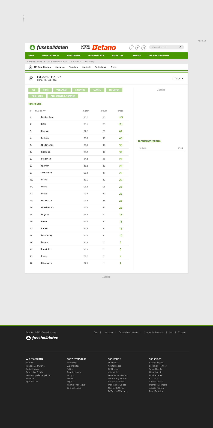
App (171, 332)
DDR (40, 124)
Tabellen (73, 67)
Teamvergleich (96, 55)
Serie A (70, 378)
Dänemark (43, 263)
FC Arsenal (113, 362)
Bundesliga (72, 362)
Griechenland (44, 207)
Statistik (86, 67)
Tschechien (43, 172)
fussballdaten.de (34, 61)
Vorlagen (61, 89)
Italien (41, 228)
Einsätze (80, 89)
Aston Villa (113, 372)
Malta (41, 186)
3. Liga (70, 369)
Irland (41, 256)
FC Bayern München (117, 391)
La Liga (70, 375)
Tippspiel (182, 332)
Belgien (41, 131)
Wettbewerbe (50, 55)
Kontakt (30, 362)
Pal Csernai (154, 378)
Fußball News (32, 369)
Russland (42, 151)
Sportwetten (32, 381)
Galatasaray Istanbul (117, 378)
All (33, 89)
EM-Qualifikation (40, 67)
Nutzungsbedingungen (154, 332)
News (31, 55)
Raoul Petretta (156, 391)
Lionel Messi (155, 372)
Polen (41, 221)
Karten (97, 89)
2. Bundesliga (73, 365)
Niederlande (44, 144)
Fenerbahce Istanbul (117, 375)
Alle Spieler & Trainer (63, 95)
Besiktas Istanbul (116, 381)
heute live (117, 55)
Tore (45, 89)
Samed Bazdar (156, 369)
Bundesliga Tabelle (34, 372)
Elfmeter (114, 89)
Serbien (42, 137)
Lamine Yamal (155, 375)
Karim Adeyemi (156, 362)
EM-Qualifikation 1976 (56, 61)
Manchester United (117, 384)
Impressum (108, 332)
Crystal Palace (114, 365)
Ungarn (42, 214)
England (42, 242)
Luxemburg (43, 235)
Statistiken (76, 61)
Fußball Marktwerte (35, 365)
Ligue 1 (70, 381)
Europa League (74, 387)
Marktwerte (73, 55)
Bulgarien (43, 158)
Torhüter (37, 95)
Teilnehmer (100, 67)
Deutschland (44, 117)
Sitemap (30, 378)
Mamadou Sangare (158, 384)
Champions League (76, 384)
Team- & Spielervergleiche (38, 375)
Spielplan (60, 67)
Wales (41, 193)
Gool (96, 332)
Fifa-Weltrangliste (159, 55)
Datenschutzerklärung (128, 332)
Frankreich (43, 200)
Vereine (137, 55)
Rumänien (43, 249)
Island (41, 179)
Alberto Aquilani (156, 387)
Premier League (74, 372)
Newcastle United (116, 387)
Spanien (42, 165)
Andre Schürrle (156, 381)
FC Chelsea (113, 369)
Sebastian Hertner (157, 365)
